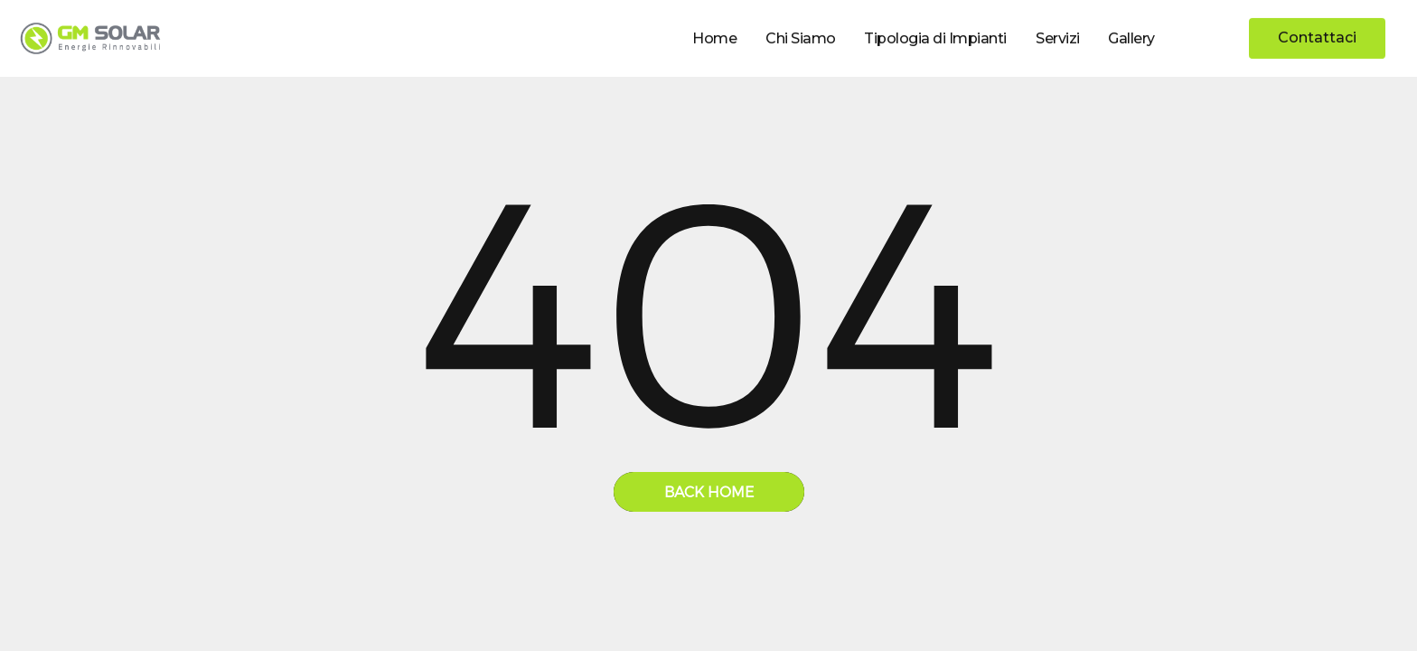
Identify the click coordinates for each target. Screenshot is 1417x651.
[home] (90, 37)
